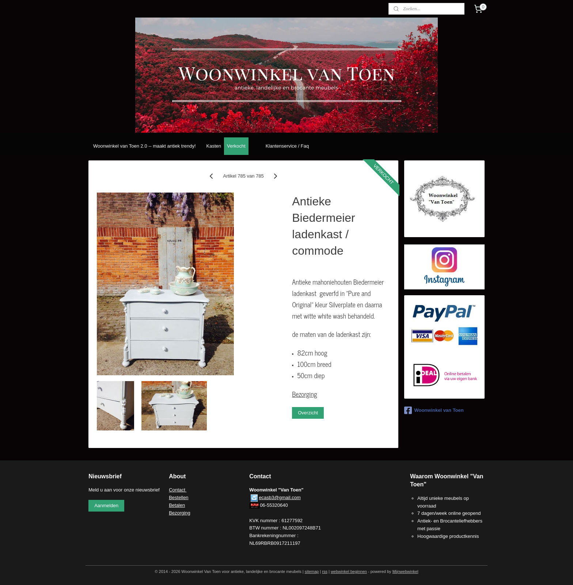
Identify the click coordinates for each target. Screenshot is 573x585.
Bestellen (178, 497)
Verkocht (236, 146)
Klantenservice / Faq (287, 146)
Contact (177, 490)
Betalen (177, 505)
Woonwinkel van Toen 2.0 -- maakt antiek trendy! (144, 146)
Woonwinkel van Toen (433, 410)
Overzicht (308, 412)
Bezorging (304, 393)
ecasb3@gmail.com (279, 497)
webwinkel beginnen (349, 571)
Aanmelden (106, 505)
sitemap (312, 571)
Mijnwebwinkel (405, 571)
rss (324, 571)
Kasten (213, 146)
